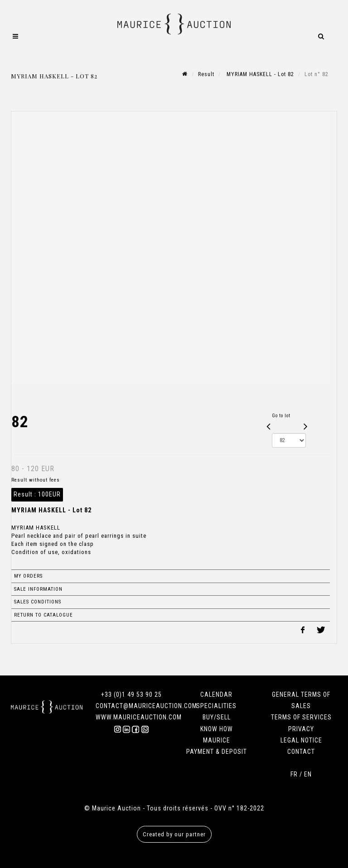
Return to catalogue (43, 615)
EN (308, 774)
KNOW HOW (216, 729)
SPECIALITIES (216, 705)
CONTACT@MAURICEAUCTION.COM (146, 705)
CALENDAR (216, 694)
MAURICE (216, 740)
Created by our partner (174, 834)
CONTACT (301, 751)
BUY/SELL (217, 717)
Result (206, 74)
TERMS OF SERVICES (301, 717)
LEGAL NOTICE (301, 740)
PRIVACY (301, 729)
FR (294, 774)
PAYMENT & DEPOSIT (216, 751)
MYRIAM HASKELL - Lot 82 (259, 74)
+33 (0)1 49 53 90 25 (131, 694)
